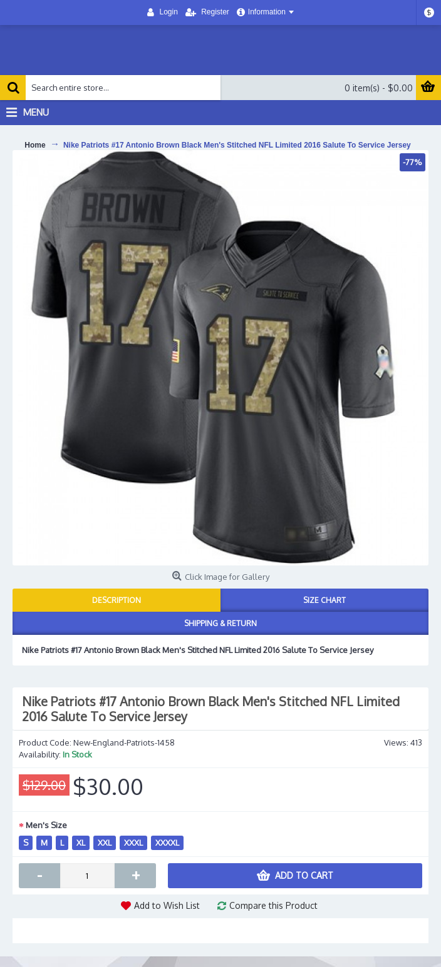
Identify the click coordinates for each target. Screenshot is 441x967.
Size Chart (324, 600)
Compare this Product (273, 905)
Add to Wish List (167, 905)
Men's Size (46, 825)
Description (116, 600)
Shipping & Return (220, 623)
